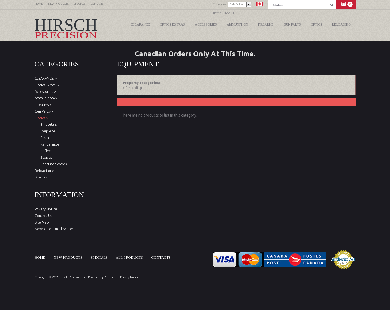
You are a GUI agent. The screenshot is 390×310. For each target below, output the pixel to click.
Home (217, 13)
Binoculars (48, 124)
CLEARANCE (140, 24)
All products (129, 257)
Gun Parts (292, 24)
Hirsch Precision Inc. (73, 277)
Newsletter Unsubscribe (54, 229)
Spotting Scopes (53, 164)
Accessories (206, 24)
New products (68, 257)
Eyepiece (47, 131)
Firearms (266, 24)
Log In (229, 13)
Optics (316, 24)
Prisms (44, 137)
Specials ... (43, 177)
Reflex (45, 151)
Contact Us (43, 215)
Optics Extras (172, 24)
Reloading (341, 24)
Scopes (45, 157)
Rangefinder (50, 144)
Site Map (42, 222)
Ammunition (237, 24)
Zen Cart (110, 277)
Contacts (161, 257)
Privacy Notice (46, 209)
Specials (99, 257)
